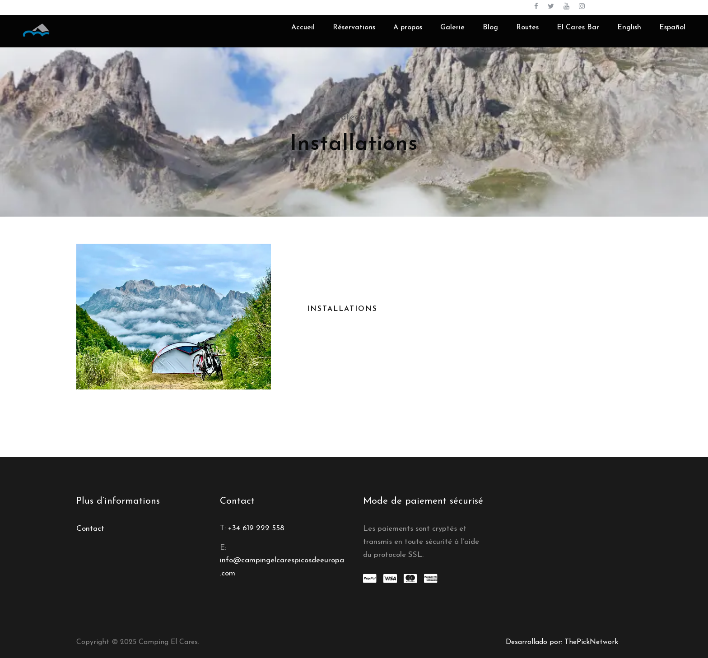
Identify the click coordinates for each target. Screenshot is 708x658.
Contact (90, 529)
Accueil (303, 27)
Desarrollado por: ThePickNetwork (562, 642)
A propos (407, 27)
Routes (527, 27)
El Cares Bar (578, 27)
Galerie (452, 27)
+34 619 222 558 (256, 528)
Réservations (354, 27)
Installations (342, 309)
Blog (490, 27)
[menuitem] (629, 34)
